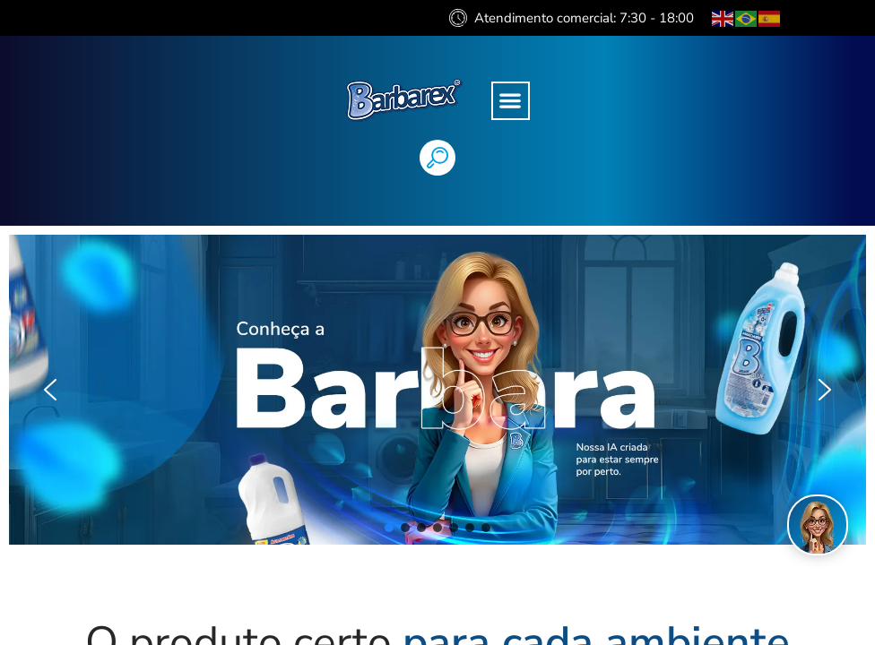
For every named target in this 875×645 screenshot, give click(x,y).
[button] (510, 101)
